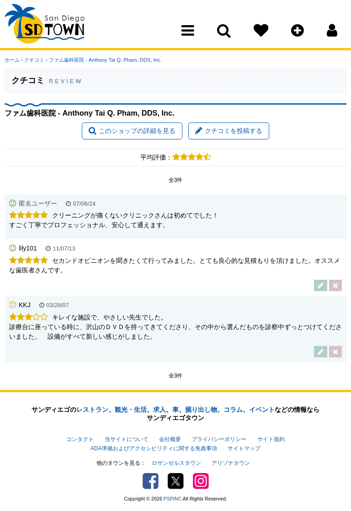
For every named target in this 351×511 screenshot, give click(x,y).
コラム (233, 409)
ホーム (12, 60)
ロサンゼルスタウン (176, 463)
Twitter (176, 481)
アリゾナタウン (231, 463)
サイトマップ (244, 448)
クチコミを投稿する (228, 131)
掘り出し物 (201, 409)
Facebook (151, 481)
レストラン (92, 409)
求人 (159, 409)
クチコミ (34, 60)
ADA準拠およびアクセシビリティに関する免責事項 (153, 448)
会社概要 (170, 439)
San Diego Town (45, 25)
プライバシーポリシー (218, 439)
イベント (262, 409)
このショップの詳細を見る (132, 131)
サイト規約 (271, 439)
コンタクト (80, 439)
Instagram (201, 481)
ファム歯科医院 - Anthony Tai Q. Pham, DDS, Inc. (105, 60)
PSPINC (173, 498)
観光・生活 (131, 409)
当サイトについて (127, 439)
